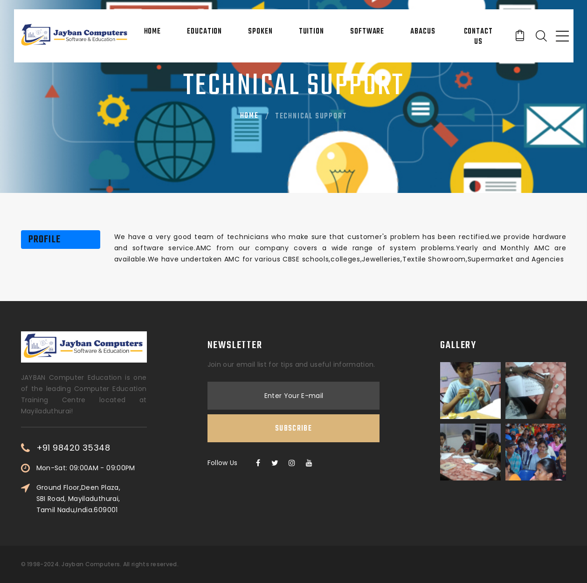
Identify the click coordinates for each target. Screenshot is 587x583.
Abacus (422, 32)
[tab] (58, 239)
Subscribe (293, 429)
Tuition (311, 32)
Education (204, 32)
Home (152, 32)
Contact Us (478, 37)
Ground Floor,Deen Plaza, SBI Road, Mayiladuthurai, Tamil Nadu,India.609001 (78, 498)
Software (367, 32)
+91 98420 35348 (73, 447)
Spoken (260, 32)
